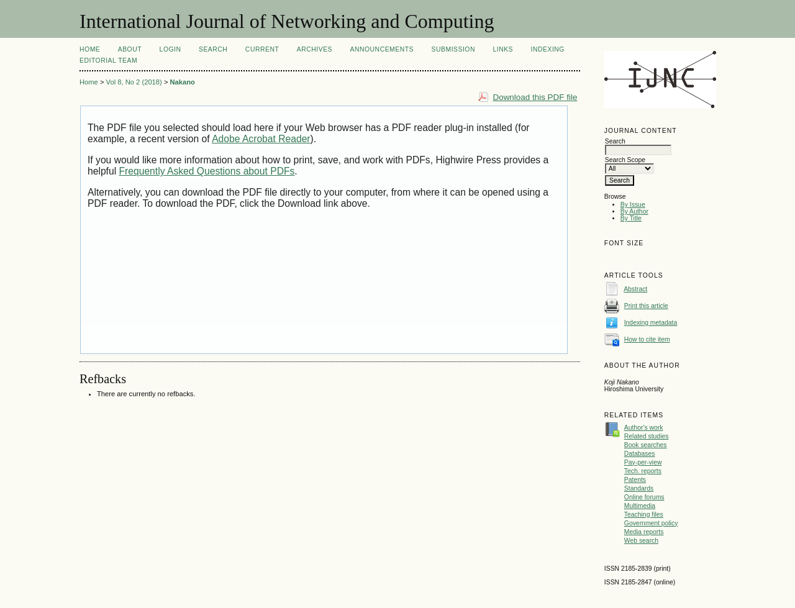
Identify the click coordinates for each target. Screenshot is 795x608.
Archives (314, 49)
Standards (638, 488)
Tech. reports (642, 471)
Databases (639, 453)
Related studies (646, 436)
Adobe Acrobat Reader (261, 139)
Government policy (651, 523)
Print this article (646, 305)
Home (90, 49)
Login (170, 49)
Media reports (644, 532)
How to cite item (647, 339)
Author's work (643, 427)
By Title (631, 218)
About (130, 49)
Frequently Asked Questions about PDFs (207, 171)
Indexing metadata (651, 322)
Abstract (635, 289)
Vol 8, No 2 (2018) (134, 82)
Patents (635, 479)
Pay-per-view (643, 462)
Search (213, 49)
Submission (453, 49)
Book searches (645, 445)
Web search (641, 540)
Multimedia (639, 505)
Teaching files (643, 514)
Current (262, 49)
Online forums (644, 497)
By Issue (632, 204)
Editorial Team (108, 60)
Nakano (182, 82)
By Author (634, 211)
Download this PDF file (535, 97)
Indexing (548, 49)
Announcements (382, 49)
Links (503, 49)
